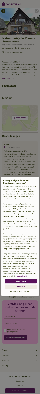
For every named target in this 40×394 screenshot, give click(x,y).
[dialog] (20, 236)
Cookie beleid (22, 276)
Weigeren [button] (21, 287)
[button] (20, 292)
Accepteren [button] (21, 281)
